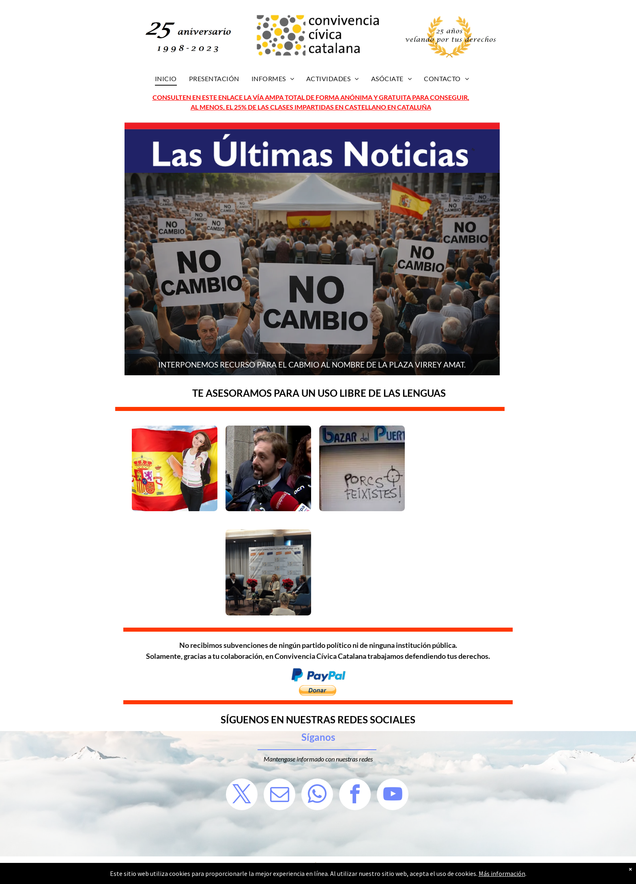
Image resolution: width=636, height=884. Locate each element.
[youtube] (392, 795)
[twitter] (242, 795)
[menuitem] (166, 79)
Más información (502, 873)
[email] (279, 795)
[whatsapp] (317, 795)
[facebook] (355, 795)
